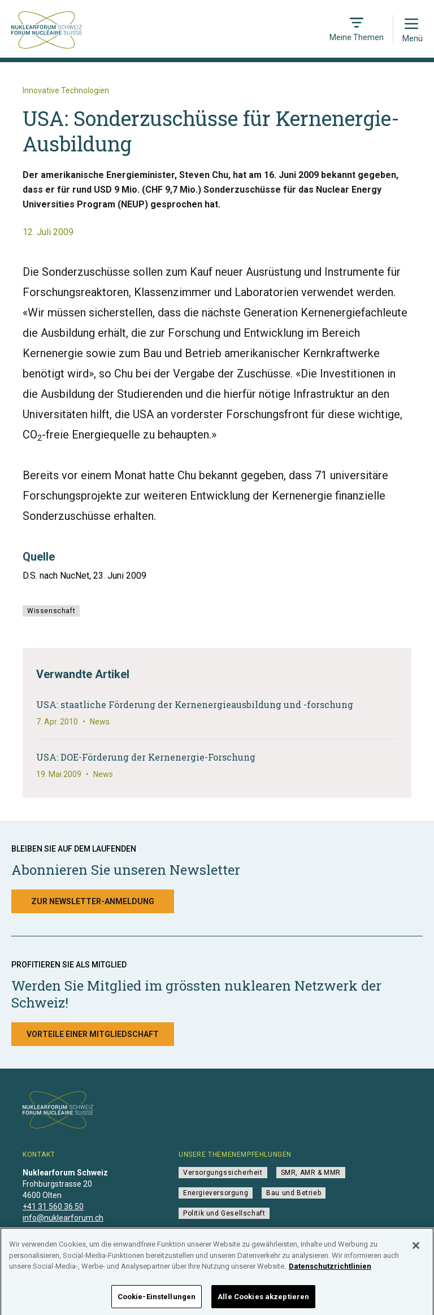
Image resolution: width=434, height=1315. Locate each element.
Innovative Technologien (66, 90)
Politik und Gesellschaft (224, 1213)
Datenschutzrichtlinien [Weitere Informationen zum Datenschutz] (330, 1270)
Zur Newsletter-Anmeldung (92, 901)
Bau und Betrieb (293, 1193)
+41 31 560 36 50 (53, 1206)
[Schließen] (415, 1249)
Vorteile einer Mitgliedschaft (93, 1034)
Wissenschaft (51, 611)
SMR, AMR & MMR (311, 1173)
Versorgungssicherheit (223, 1173)
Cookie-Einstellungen (157, 1300)
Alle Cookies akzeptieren (263, 1300)
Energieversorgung (215, 1193)
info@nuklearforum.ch (63, 1217)
